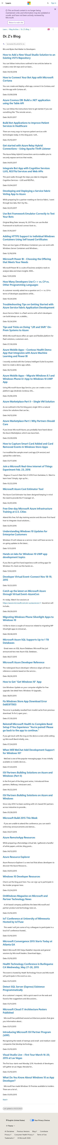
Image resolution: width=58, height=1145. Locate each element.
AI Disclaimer (9, 1131)
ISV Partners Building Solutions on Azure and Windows (28, 796)
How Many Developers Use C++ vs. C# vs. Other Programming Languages (26, 283)
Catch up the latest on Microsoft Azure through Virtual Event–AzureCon (24, 592)
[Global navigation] (2, 3)
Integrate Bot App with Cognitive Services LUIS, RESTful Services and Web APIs (26, 169)
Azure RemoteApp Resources (19, 837)
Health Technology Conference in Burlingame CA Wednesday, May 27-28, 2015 (28, 965)
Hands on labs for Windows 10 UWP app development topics (25, 555)
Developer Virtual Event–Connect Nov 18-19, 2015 (27, 578)
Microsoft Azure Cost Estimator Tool (23, 489)
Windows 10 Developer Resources (21, 876)
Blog (34, 1131)
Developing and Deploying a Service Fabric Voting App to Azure (26, 192)
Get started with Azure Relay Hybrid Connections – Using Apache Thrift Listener (27, 147)
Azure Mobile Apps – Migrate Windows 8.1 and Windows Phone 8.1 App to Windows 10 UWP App (29, 378)
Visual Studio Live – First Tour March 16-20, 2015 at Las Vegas (26, 1056)
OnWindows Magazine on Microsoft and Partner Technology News (25, 897)
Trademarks (9, 1138)
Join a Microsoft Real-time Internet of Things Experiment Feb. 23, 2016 (27, 468)
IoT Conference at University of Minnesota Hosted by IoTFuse (26, 920)
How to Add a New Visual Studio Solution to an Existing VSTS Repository (29, 56)
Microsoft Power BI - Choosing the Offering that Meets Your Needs (27, 260)
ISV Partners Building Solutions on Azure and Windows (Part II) (28, 774)
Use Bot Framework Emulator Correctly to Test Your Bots (29, 215)
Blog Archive (13, 29)
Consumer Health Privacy (23, 1134)
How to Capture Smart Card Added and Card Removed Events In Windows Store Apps (28, 445)
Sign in (53, 3)
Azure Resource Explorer (16, 856)
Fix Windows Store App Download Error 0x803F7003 (25, 703)
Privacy (7, 1134)
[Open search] (48, 3)
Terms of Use (41, 1134)
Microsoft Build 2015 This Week (20, 817)
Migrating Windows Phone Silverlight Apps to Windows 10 (28, 618)
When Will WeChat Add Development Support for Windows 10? (28, 751)
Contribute (44, 1131)
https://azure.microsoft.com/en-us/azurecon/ (21, 603)
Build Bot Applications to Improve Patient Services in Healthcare (26, 124)
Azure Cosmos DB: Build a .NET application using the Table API (26, 101)
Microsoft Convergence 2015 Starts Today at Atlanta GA (27, 942)
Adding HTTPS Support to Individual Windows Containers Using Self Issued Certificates (29, 237)
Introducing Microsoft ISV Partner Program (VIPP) (27, 1033)
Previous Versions (23, 1131)
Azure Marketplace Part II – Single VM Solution (29, 401)
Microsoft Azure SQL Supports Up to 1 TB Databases (26, 641)
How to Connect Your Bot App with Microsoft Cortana (28, 79)
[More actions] (53, 29)
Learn (5, 29)
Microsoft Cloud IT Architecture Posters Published (25, 1011)
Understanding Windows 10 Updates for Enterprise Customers (25, 532)
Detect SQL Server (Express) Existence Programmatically (24, 988)
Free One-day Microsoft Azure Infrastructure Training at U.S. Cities (27, 510)
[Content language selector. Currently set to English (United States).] (15, 1120)
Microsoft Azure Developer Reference (23, 662)
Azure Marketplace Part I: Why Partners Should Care (29, 422)
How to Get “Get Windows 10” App (22, 681)
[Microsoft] (29, 3)
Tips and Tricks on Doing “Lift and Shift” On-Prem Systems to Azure (27, 328)
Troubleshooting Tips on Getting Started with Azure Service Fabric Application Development (28, 306)
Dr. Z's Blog (25, 29)
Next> (5, 1099)
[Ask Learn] (48, 29)
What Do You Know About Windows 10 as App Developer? (28, 1079)
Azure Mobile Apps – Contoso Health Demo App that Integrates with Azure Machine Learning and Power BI (27, 353)
